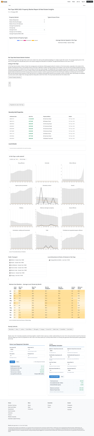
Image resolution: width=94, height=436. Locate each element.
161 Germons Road (47, 126)
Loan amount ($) (18, 349)
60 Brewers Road (47, 121)
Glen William (29, 329)
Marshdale (11, 329)
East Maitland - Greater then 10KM (17, 265)
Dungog (42, 329)
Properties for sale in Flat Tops (17, 104)
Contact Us (30, 409)
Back (10, 5)
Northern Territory (12, 405)
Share (84, 5)
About (29, 405)
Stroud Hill (48, 329)
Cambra (22, 329)
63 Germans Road (47, 136)
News (73, 1)
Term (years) (18, 355)
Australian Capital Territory (14, 418)
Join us (78, 1)
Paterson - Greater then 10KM (16, 273)
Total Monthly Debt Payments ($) (75, 357)
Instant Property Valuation (15, 77)
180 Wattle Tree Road (48, 138)
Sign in (83, 1)
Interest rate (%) (36, 349)
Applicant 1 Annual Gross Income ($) (57, 350)
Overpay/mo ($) (36, 355)
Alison (17, 329)
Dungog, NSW (14, 12)
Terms (49, 407)
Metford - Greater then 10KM (16, 260)
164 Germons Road (47, 131)
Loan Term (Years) (57, 364)
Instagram (70, 405)
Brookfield (62, 329)
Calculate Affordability (54, 376)
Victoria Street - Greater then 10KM (18, 268)
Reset (18, 361)
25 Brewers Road (47, 133)
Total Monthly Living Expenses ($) (57, 357)
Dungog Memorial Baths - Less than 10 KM (59, 260)
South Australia (11, 411)
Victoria (10, 414)
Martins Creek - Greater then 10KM (18, 270)
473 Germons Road (47, 128)
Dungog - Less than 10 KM (16, 275)
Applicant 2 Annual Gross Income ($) (75, 350)
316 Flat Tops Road (47, 123)
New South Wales (12, 407)
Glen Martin (69, 329)
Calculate (12, 361)
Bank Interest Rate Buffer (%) (57, 370)
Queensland (11, 409)
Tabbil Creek (55, 329)
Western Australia (12, 416)
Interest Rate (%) (75, 364)
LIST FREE (90, 1)
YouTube (69, 409)
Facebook (70, 407)
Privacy (49, 405)
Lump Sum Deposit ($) (75, 370)
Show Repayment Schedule (39, 361)
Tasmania (10, 413)
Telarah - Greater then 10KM (16, 262)
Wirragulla (36, 329)
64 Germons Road (47, 119)
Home (69, 1)
